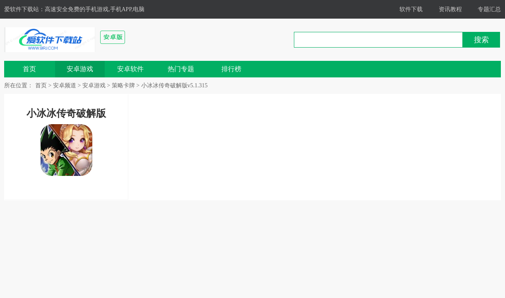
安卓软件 (130, 68)
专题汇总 (489, 9)
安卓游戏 (80, 68)
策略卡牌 (123, 85)
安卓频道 (64, 85)
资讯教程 (450, 9)
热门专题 (181, 68)
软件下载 (411, 9)
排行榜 (231, 68)
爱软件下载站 (21, 9)
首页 (29, 68)
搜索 (481, 40)
